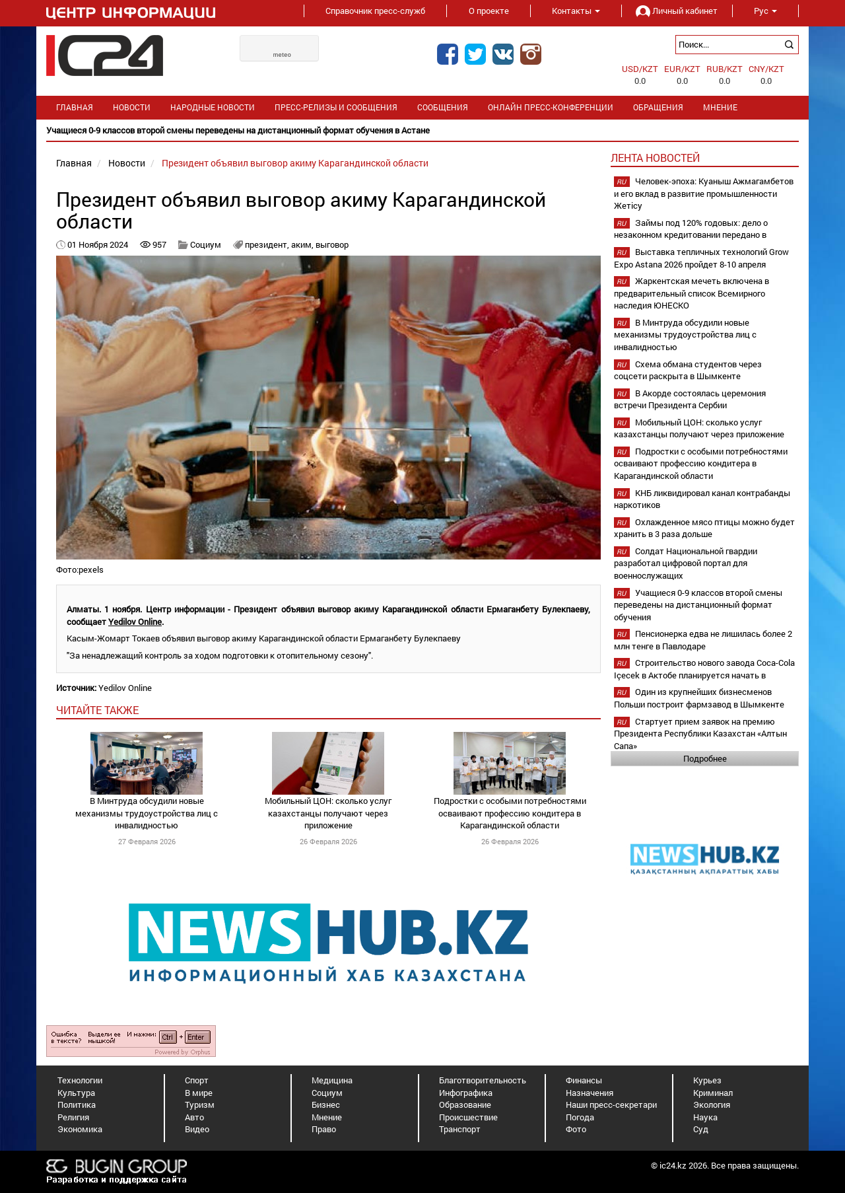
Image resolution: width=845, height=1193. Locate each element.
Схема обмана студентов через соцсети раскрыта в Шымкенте (688, 370)
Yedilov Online (135, 622)
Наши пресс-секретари (611, 1104)
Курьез (707, 1080)
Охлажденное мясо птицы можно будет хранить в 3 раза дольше (704, 528)
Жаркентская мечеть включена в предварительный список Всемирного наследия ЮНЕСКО (691, 293)
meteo (282, 55)
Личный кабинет (677, 11)
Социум (205, 244)
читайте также (97, 710)
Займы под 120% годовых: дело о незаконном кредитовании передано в (691, 229)
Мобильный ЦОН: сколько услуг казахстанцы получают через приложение (328, 813)
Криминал (713, 1093)
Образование (465, 1104)
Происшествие (468, 1117)
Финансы (584, 1080)
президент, (268, 244)
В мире (199, 1093)
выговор (332, 244)
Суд (700, 1129)
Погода (580, 1117)
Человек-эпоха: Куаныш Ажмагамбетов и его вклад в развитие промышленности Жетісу (704, 193)
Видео (197, 1129)
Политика (76, 1104)
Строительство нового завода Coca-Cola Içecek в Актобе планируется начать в (704, 669)
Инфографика (465, 1093)
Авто (194, 1117)
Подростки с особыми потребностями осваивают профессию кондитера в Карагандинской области (510, 813)
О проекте (489, 11)
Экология (711, 1104)
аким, (303, 244)
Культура (76, 1093)
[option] (422, 130)
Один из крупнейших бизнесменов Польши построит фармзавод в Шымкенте (699, 698)
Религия (73, 1117)
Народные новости (212, 107)
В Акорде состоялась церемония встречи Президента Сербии (690, 399)
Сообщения (442, 107)
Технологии (79, 1080)
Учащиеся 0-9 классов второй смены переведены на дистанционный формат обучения (698, 605)
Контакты (576, 11)
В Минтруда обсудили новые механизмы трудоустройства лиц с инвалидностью (146, 813)
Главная (74, 107)
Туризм (200, 1104)
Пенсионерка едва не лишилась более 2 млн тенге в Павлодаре (703, 640)
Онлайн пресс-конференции (550, 107)
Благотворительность (482, 1080)
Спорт (197, 1080)
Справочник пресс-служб (375, 11)
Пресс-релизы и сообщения (336, 107)
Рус (765, 11)
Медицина (332, 1080)
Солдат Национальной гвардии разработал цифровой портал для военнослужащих (685, 563)
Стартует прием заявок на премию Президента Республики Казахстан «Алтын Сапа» (700, 733)
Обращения (658, 107)
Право (324, 1129)
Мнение (720, 107)
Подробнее (705, 758)
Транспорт (460, 1129)
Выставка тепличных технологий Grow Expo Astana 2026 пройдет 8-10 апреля (701, 258)
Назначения (589, 1093)
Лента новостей (655, 157)
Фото (576, 1129)
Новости (132, 107)
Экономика (79, 1129)
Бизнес (326, 1104)
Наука (705, 1117)
